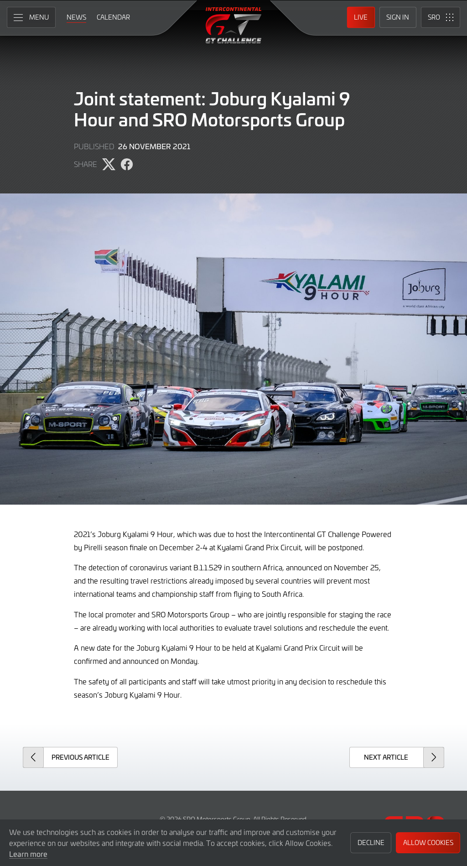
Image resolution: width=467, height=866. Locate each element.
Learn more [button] (28, 854)
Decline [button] (371, 842)
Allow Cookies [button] (428, 842)
